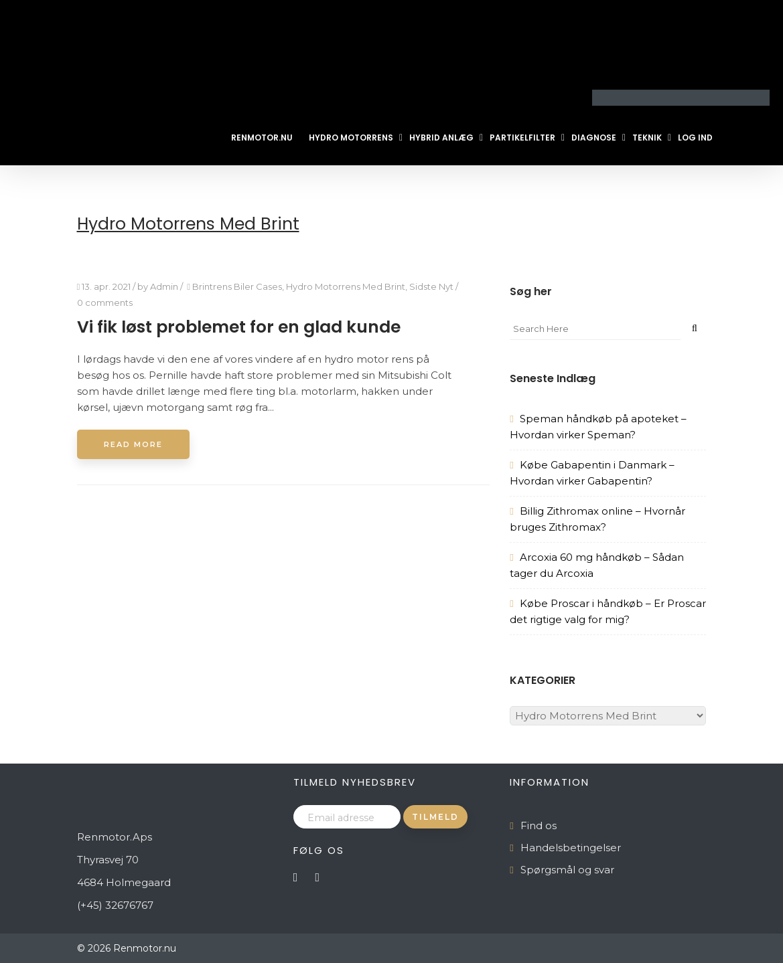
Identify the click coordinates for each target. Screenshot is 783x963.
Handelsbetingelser (570, 847)
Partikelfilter (522, 137)
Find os (538, 825)
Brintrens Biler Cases (237, 286)
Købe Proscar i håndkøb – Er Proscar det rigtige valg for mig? (607, 611)
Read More (133, 444)
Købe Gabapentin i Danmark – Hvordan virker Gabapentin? (592, 472)
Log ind (695, 137)
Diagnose (593, 137)
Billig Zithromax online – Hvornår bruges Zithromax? (597, 519)
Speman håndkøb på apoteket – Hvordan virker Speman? (598, 426)
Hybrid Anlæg (441, 137)
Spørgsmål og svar (567, 869)
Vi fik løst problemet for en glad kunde (239, 327)
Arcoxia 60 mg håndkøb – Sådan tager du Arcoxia (596, 565)
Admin (164, 286)
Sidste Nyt (431, 286)
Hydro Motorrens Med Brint (345, 286)
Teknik (647, 137)
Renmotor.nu (262, 137)
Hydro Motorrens (351, 137)
